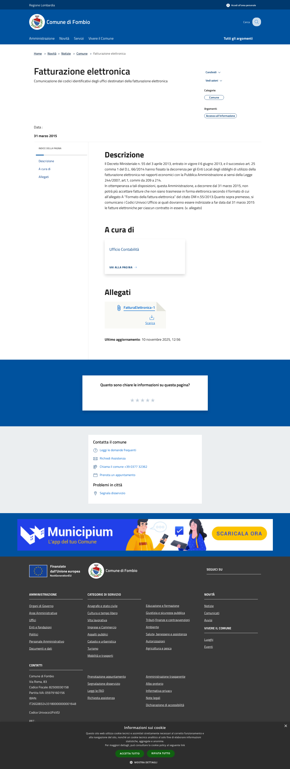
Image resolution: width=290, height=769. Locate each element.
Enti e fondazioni (40, 627)
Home (38, 53)
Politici (33, 634)
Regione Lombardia (42, 5)
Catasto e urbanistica (102, 641)
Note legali (153, 697)
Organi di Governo (41, 605)
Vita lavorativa (97, 620)
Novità (52, 53)
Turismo (93, 648)
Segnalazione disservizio (104, 683)
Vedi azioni (214, 80)
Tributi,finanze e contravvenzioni (168, 619)
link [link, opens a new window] (183, 745)
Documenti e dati (40, 648)
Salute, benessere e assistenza (166, 634)
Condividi (214, 72)
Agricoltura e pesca (159, 648)
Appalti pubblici (98, 634)
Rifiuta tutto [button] (160, 753)
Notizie (66, 53)
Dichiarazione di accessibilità (165, 705)
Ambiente (152, 627)
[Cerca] (256, 22)
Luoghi (208, 639)
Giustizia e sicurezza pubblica (165, 612)
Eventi (208, 646)
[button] (145, 762)
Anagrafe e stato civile (102, 605)
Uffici (32, 620)
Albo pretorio (154, 683)
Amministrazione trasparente (165, 676)
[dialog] (145, 745)
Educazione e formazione (162, 605)
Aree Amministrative (43, 613)
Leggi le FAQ (96, 690)
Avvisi (208, 620)
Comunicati (211, 613)
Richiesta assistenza (101, 697)
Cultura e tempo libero (102, 613)
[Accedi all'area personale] (241, 5)
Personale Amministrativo (46, 641)
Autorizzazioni (155, 641)
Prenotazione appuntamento (107, 676)
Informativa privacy (159, 690)
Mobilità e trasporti (100, 655)
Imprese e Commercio (102, 627)
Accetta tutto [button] (130, 753)
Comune (82, 53)
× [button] (285, 726)
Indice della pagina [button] (50, 148)
